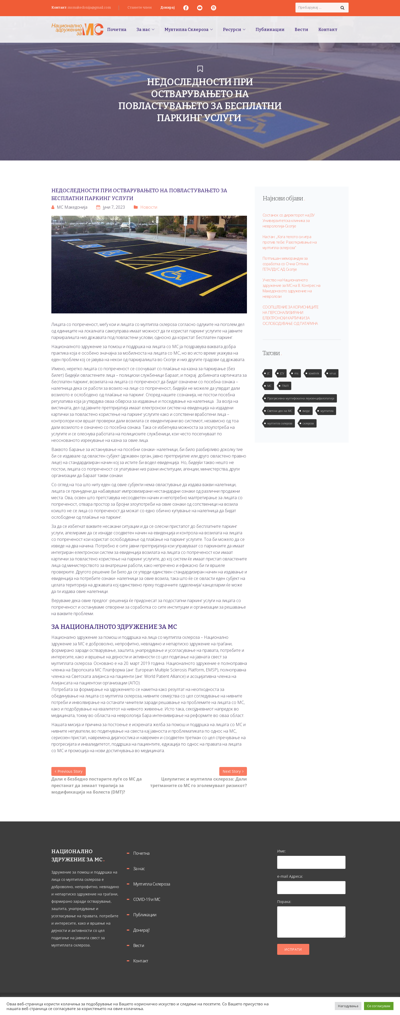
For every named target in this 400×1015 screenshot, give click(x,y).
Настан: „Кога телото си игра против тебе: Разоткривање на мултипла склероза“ (290, 242)
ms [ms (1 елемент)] (296, 373)
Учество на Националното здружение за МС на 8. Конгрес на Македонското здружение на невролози (291, 288)
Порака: (311, 919)
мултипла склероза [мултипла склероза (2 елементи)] (279, 423)
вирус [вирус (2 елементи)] (306, 411)
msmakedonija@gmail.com (89, 7)
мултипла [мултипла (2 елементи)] (327, 411)
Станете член (140, 7)
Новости (148, 207)
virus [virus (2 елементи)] (333, 373)
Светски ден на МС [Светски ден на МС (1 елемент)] (279, 411)
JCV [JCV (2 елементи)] (282, 373)
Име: (311, 857)
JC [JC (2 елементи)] (268, 373)
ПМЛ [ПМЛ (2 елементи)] (285, 386)
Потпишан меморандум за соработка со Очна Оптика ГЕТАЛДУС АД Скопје (285, 264)
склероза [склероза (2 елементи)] (308, 423)
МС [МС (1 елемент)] (269, 386)
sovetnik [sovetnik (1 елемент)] (314, 373)
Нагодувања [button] (348, 1006)
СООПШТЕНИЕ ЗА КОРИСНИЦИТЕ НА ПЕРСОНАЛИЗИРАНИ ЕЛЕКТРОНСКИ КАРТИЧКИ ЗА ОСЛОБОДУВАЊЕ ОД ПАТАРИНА (290, 315)
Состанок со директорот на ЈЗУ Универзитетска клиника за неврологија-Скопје (289, 220)
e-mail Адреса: (311, 882)
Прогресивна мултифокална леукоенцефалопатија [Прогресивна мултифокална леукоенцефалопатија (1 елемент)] (300, 398)
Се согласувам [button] (378, 1006)
